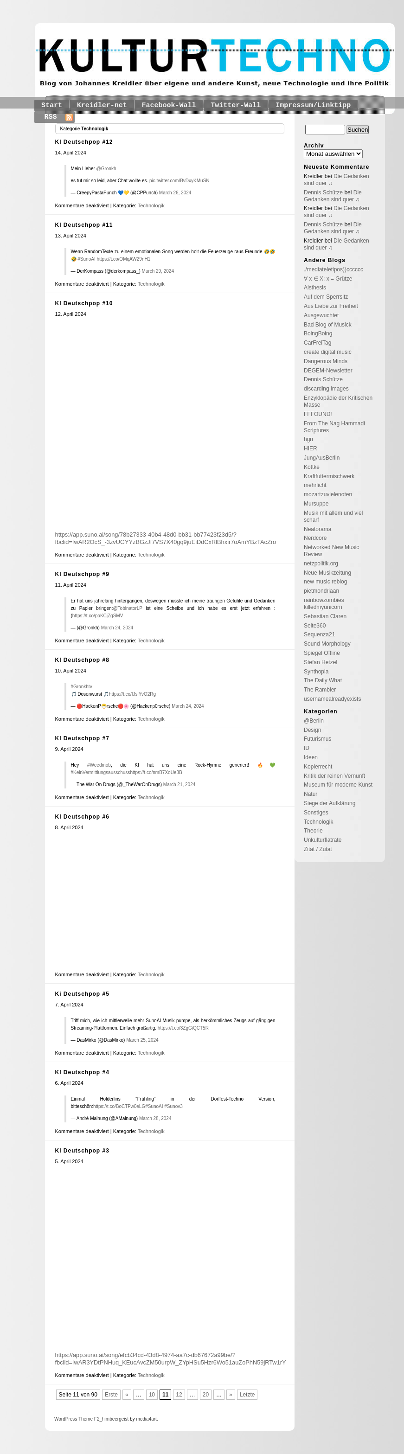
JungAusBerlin (322, 458)
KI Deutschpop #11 (84, 225)
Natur (310, 794)
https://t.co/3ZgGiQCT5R (183, 1028)
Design (312, 730)
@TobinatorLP (127, 608)
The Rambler (320, 689)
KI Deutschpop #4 (82, 1072)
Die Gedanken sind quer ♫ (333, 196)
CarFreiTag (317, 342)
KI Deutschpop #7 (82, 738)
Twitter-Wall (236, 105)
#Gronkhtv (81, 686)
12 (179, 1394)
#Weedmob (99, 765)
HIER (310, 448)
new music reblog (325, 581)
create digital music (328, 352)
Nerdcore (315, 538)
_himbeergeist (113, 1419)
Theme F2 (88, 1419)
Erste (111, 1394)
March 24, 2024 (117, 627)
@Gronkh (106, 168)
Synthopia (316, 671)
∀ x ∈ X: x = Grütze (328, 278)
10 (152, 1394)
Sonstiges (316, 812)
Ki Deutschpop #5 (82, 994)
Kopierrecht (318, 766)
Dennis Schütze (323, 192)
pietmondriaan (321, 591)
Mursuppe (316, 503)
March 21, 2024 (179, 784)
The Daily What (323, 680)
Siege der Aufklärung (329, 803)
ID (306, 748)
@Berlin (314, 720)
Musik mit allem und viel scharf (333, 516)
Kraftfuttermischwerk (329, 476)
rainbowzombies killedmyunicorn (324, 603)
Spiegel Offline (322, 653)
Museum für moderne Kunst (338, 784)
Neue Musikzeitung (327, 573)
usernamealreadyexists (332, 699)
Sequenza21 (319, 634)
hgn (308, 439)
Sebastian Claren (325, 616)
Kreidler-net (102, 105)
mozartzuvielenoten (328, 494)
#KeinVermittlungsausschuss (100, 772)
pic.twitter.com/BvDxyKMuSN (179, 180)
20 (206, 1394)
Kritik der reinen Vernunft (334, 776)
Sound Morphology (327, 644)
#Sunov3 (173, 1106)
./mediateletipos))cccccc (333, 269)
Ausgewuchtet (321, 315)
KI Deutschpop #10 (84, 303)
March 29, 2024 (158, 271)
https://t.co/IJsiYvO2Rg (132, 694)
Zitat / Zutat (318, 849)
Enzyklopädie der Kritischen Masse (338, 401)
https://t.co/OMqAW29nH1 (123, 259)
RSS (51, 117)
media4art (146, 1419)
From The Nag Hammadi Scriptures (334, 427)
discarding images (326, 388)
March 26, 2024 (175, 192)
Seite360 (315, 625)
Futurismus (317, 739)
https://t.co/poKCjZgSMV (97, 615)
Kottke (312, 467)
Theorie (313, 830)
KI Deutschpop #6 (82, 816)
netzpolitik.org (321, 563)
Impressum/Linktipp (313, 105)
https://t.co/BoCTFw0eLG (119, 1106)
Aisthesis (315, 287)
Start (51, 105)
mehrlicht (315, 485)
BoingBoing (318, 333)
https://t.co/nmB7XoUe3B (156, 772)
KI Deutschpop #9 (82, 574)
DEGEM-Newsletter (328, 370)
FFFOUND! (318, 414)
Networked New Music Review (331, 550)
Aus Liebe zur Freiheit (331, 306)
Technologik (151, 205)
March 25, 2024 (142, 1040)
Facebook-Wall (169, 105)
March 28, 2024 (155, 1118)
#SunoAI (86, 259)
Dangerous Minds (325, 361)
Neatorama (317, 529)
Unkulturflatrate (322, 840)
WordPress (65, 1419)
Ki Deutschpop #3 (82, 1150)
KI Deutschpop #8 (82, 660)
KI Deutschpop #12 (84, 142)
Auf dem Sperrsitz (326, 297)
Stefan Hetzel (320, 662)
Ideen (311, 757)
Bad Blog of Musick (328, 324)
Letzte (247, 1394)
